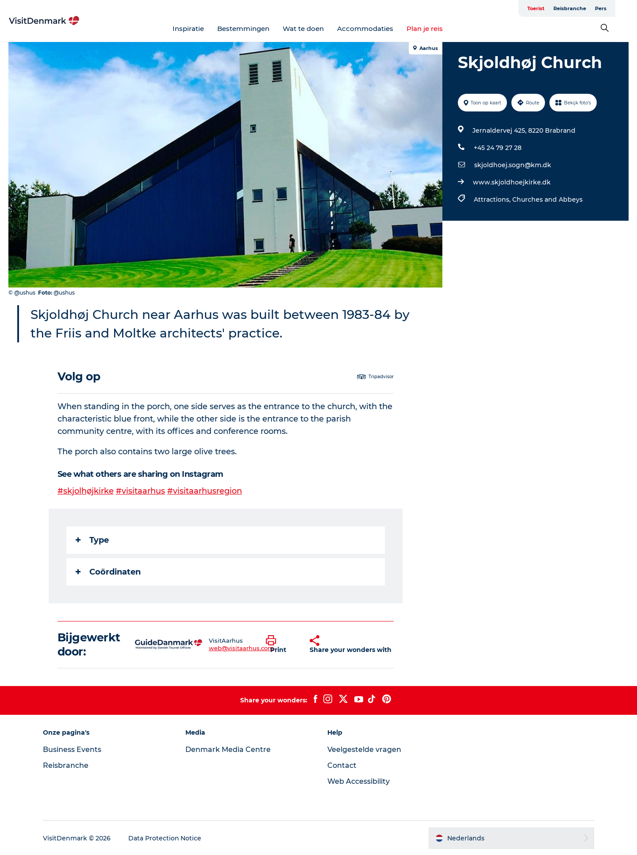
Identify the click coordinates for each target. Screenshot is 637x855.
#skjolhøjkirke (86, 491)
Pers (622, 8)
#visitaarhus (140, 491)
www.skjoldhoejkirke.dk (512, 182)
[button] (281, 644)
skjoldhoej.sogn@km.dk (512, 165)
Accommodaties (376, 28)
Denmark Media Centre (228, 749)
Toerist (557, 8)
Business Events (73, 749)
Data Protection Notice (166, 838)
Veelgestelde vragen (364, 749)
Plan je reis (436, 28)
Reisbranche (591, 8)
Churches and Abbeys (547, 199)
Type (92, 539)
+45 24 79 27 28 (498, 148)
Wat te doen (314, 28)
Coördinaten (108, 571)
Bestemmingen (254, 28)
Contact (342, 765)
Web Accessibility (358, 781)
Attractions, (493, 199)
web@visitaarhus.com (241, 647)
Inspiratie (199, 28)
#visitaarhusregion (204, 491)
